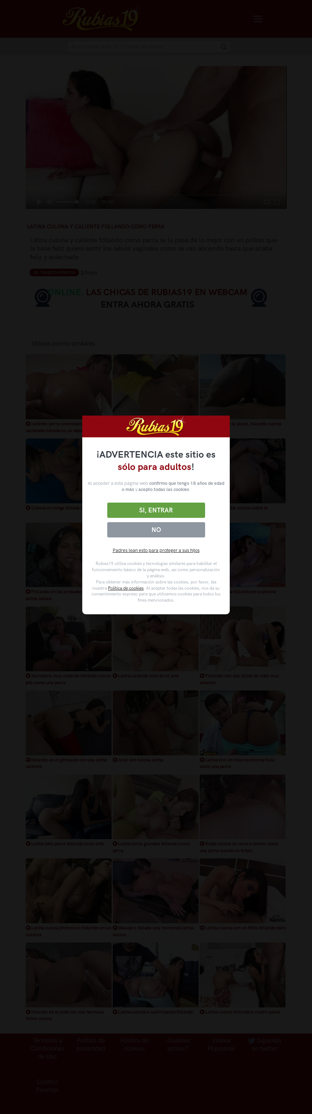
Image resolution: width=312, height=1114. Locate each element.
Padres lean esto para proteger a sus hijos (156, 550)
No (156, 530)
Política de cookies (125, 588)
